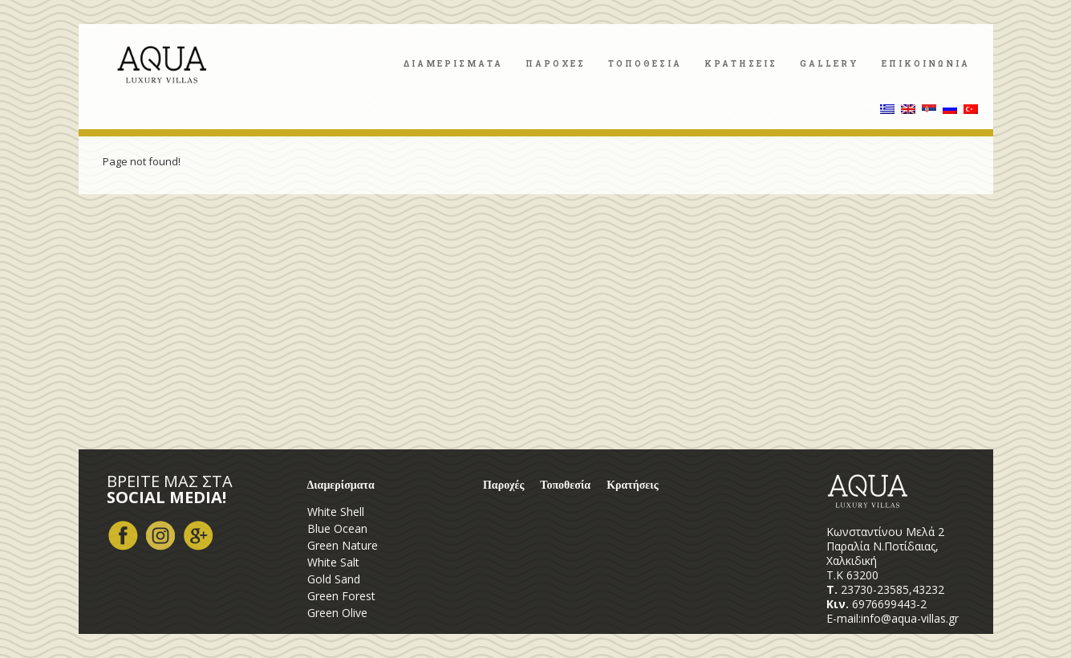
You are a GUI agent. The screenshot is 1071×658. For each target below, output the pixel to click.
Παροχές (503, 485)
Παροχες (555, 64)
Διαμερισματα (453, 64)
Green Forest (341, 595)
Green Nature (342, 545)
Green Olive (337, 612)
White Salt (333, 562)
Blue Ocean (337, 528)
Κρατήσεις (632, 485)
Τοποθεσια (645, 64)
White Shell (335, 511)
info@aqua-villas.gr (910, 618)
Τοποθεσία (565, 485)
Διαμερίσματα (341, 485)
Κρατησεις (740, 64)
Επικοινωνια (926, 64)
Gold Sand (333, 579)
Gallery (829, 64)
